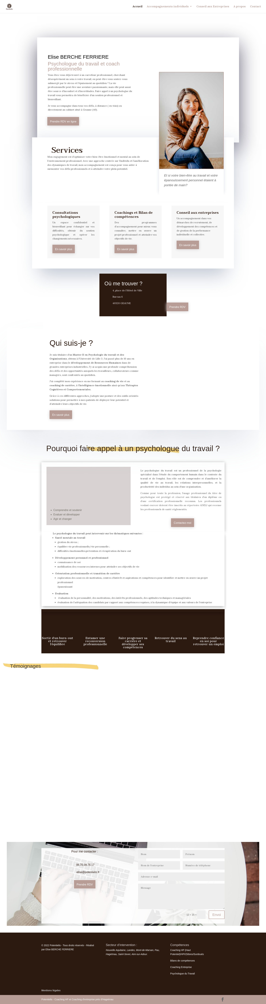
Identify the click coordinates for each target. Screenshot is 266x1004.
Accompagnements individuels (168, 7)
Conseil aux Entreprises (212, 7)
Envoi (216, 915)
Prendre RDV (177, 307)
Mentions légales (51, 990)
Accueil (137, 7)
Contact (255, 7)
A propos (240, 7)
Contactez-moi (182, 522)
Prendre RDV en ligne (63, 121)
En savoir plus (63, 249)
